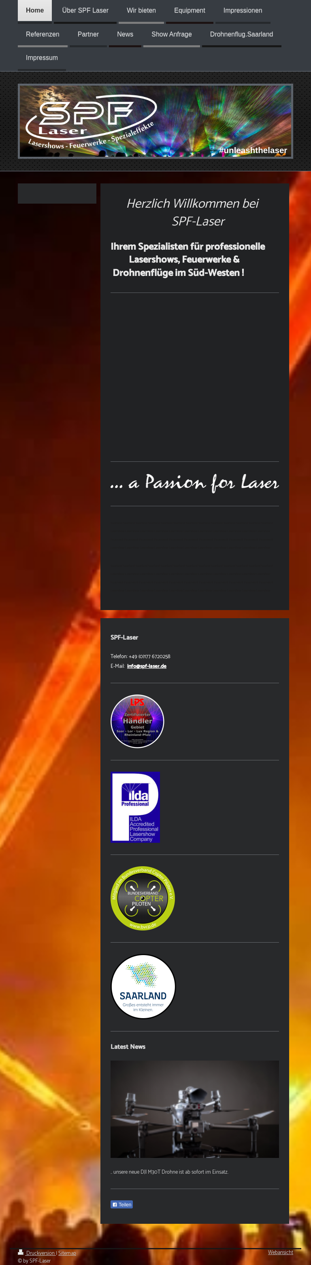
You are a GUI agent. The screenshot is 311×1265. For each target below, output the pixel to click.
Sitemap (67, 1253)
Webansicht (280, 1252)
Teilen (121, 1205)
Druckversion (37, 1253)
